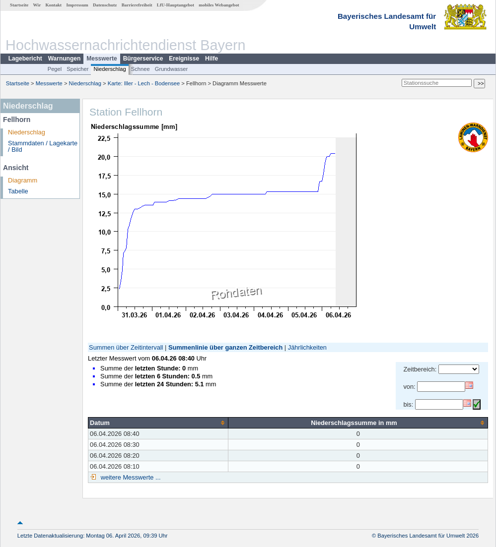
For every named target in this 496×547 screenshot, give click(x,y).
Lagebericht (25, 58)
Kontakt (53, 4)
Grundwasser (171, 69)
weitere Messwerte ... (129, 477)
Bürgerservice (143, 58)
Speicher (77, 69)
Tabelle (18, 191)
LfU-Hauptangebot (175, 4)
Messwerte (101, 58)
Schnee (140, 69)
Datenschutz (105, 4)
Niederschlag (109, 69)
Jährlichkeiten (307, 347)
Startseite (19, 4)
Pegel (55, 69)
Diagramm (22, 180)
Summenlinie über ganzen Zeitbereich (225, 347)
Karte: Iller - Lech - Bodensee (144, 83)
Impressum (77, 4)
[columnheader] (158, 422)
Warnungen (64, 58)
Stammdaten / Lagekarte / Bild (42, 146)
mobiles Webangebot (219, 4)
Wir (37, 4)
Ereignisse (184, 58)
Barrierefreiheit (137, 4)
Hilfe (211, 58)
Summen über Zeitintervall (126, 347)
